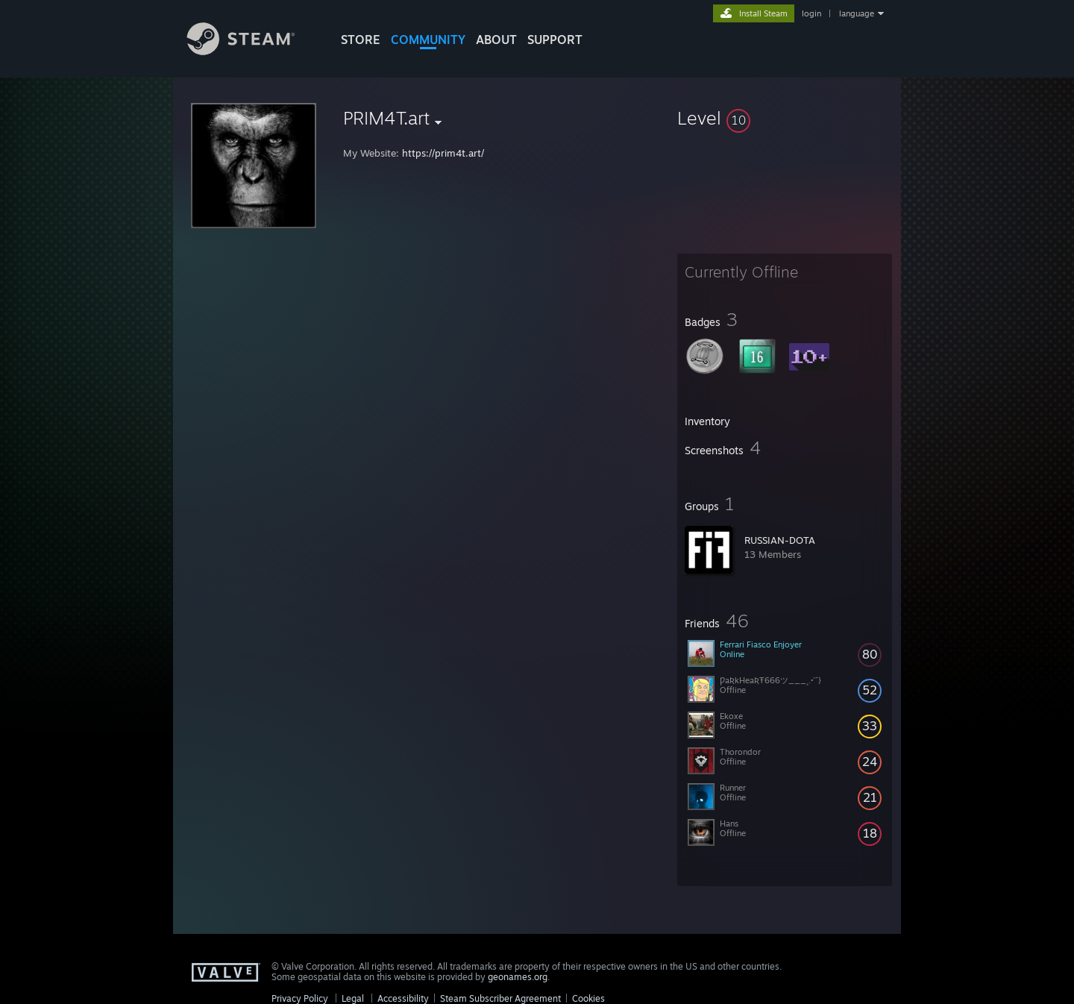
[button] (784, 118)
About (496, 39)
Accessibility (403, 998)
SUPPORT (554, 39)
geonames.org (517, 976)
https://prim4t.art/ (443, 153)
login (811, 13)
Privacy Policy (299, 998)
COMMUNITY (428, 39)
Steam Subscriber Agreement (500, 998)
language (856, 13)
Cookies (588, 998)
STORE (360, 39)
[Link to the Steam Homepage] (252, 51)
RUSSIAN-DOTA (779, 540)
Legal (353, 998)
